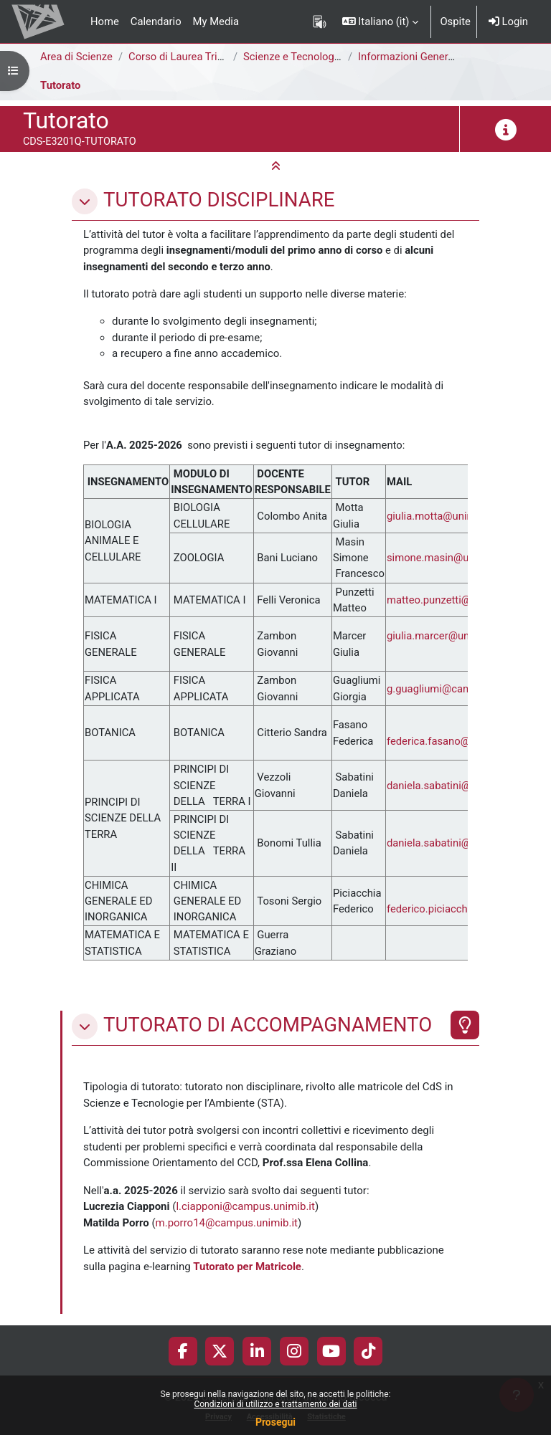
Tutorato (60, 85)
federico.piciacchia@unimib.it (457, 908)
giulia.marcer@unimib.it (443, 635)
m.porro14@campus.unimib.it (227, 1222)
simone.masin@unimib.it (445, 557)
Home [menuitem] (104, 21)
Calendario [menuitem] (156, 21)
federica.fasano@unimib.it (449, 741)
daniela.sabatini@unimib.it (449, 785)
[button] (380, 21)
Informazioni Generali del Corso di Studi (451, 56)
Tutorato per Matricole (247, 1266)
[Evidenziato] (465, 1025)
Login (508, 21)
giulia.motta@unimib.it (440, 516)
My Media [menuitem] (216, 21)
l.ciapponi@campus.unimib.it (245, 1206)
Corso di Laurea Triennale (188, 56)
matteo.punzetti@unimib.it (449, 599)
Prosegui (275, 1422)
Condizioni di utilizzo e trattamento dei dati (275, 1404)
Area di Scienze (76, 56)
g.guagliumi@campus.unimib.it (460, 688)
